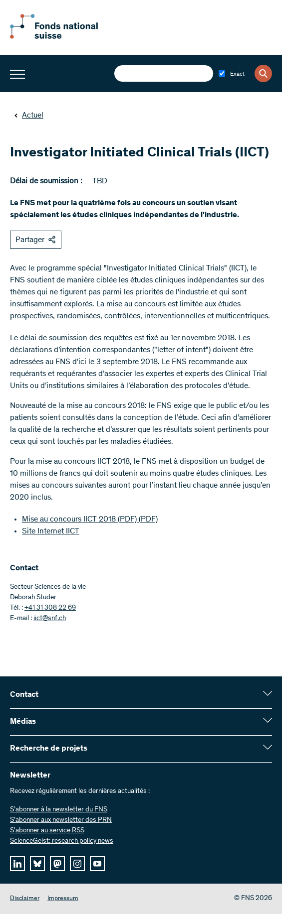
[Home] (65, 37)
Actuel (28, 116)
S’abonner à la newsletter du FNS (58, 809)
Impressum (62, 899)
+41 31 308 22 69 (50, 608)
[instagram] (77, 863)
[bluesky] (37, 863)
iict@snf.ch (49, 618)
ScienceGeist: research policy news (61, 841)
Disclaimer (24, 899)
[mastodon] (57, 863)
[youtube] (97, 863)
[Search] (263, 73)
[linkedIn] (17, 863)
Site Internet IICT (50, 531)
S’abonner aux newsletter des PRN (61, 820)
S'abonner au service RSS (47, 830)
